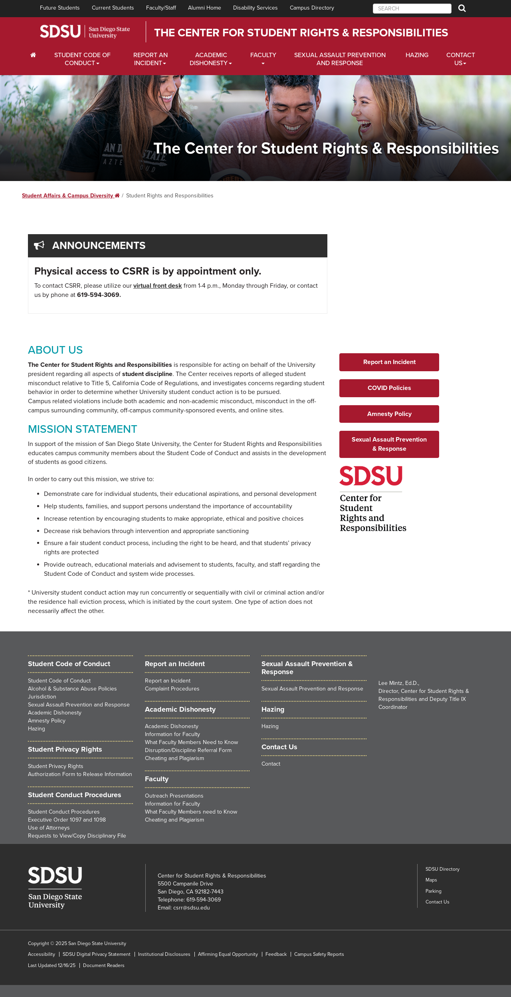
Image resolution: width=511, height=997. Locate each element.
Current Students (113, 7)
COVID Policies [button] (389, 388)
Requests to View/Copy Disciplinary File (77, 835)
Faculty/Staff (161, 7)
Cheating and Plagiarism (174, 758)
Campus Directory (312, 7)
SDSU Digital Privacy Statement (97, 954)
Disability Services (255, 7)
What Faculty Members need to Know (191, 811)
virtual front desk (157, 286)
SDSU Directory (443, 869)
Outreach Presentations (174, 795)
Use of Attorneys (49, 827)
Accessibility (41, 954)
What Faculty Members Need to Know (191, 742)
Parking (434, 891)
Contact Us (438, 902)
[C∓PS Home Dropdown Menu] (36, 55)
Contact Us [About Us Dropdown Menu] (460, 59)
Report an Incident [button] (389, 362)
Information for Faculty (172, 734)
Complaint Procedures (172, 688)
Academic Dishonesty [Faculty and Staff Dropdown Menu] (209, 59)
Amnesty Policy (46, 720)
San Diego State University (85, 31)
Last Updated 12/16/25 (51, 965)
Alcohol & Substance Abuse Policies (72, 688)
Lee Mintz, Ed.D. (398, 683)
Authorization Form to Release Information (80, 774)
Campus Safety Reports (319, 954)
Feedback (276, 954)
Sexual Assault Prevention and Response (340, 59)
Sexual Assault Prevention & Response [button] (389, 444)
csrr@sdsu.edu (191, 907)
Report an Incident (167, 680)
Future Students (60, 7)
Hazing (417, 55)
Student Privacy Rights (55, 766)
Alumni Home (204, 7)
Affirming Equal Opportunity (228, 954)
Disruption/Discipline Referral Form (188, 750)
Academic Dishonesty (54, 712)
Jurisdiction (42, 696)
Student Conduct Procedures (74, 794)
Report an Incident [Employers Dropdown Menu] (150, 59)
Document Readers (104, 965)
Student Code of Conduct (69, 663)
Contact (270, 763)
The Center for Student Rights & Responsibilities (301, 33)
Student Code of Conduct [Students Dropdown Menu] (82, 59)
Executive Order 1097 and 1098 (67, 819)
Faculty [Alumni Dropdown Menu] (263, 55)
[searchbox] (412, 9)
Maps (431, 880)
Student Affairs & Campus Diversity (71, 195)
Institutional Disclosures (164, 954)
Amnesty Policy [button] (389, 414)
